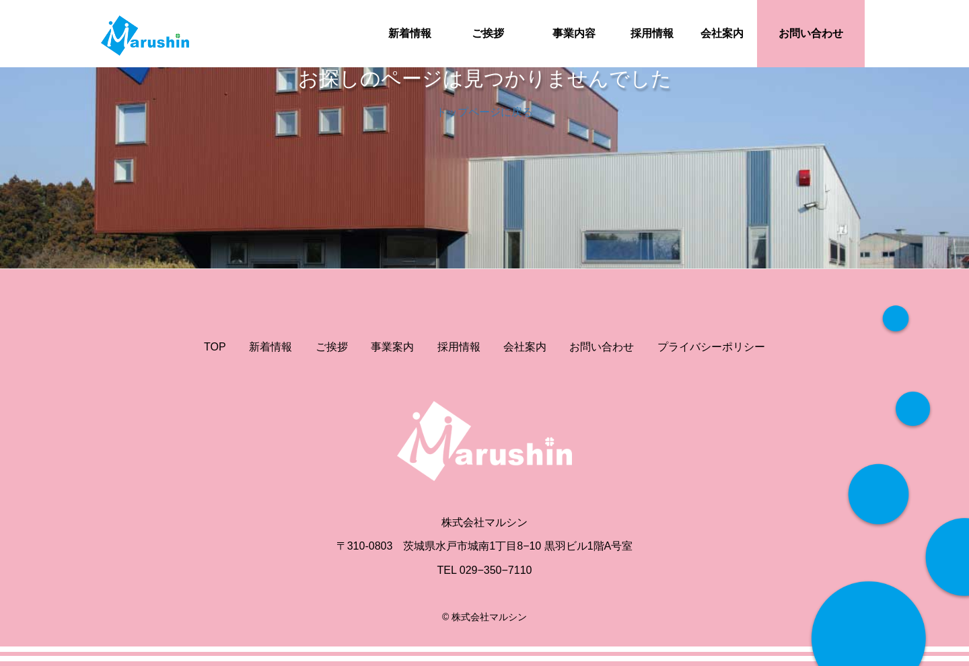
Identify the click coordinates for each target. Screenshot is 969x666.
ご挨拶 (488, 33)
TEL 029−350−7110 (484, 570)
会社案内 (722, 33)
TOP (215, 347)
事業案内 (392, 347)
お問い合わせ (811, 33)
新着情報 (409, 33)
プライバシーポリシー (711, 347)
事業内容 (574, 33)
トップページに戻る (484, 112)
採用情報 (652, 33)
